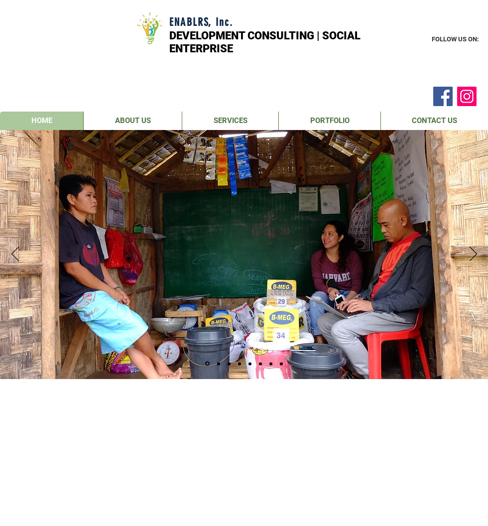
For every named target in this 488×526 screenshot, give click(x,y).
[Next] (473, 255)
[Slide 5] (249, 363)
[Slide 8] (281, 363)
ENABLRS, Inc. (201, 22)
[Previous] (15, 255)
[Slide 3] (229, 363)
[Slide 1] (207, 364)
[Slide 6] (260, 363)
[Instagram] (467, 96)
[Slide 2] (218, 363)
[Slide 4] (239, 363)
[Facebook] (443, 96)
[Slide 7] (270, 363)
